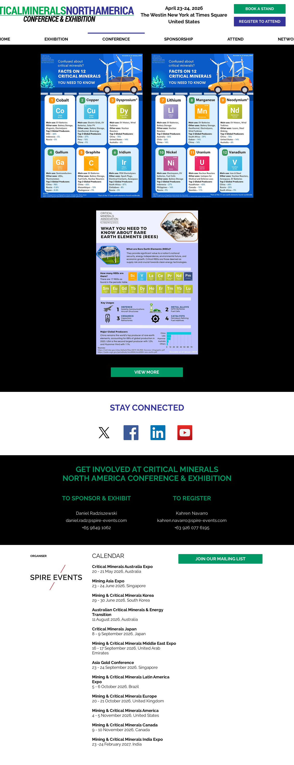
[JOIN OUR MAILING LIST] (220, 559)
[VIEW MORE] (147, 372)
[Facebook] (131, 432)
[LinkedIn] (157, 432)
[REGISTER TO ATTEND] (260, 21)
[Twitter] (104, 432)
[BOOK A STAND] (260, 9)
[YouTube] (184, 432)
